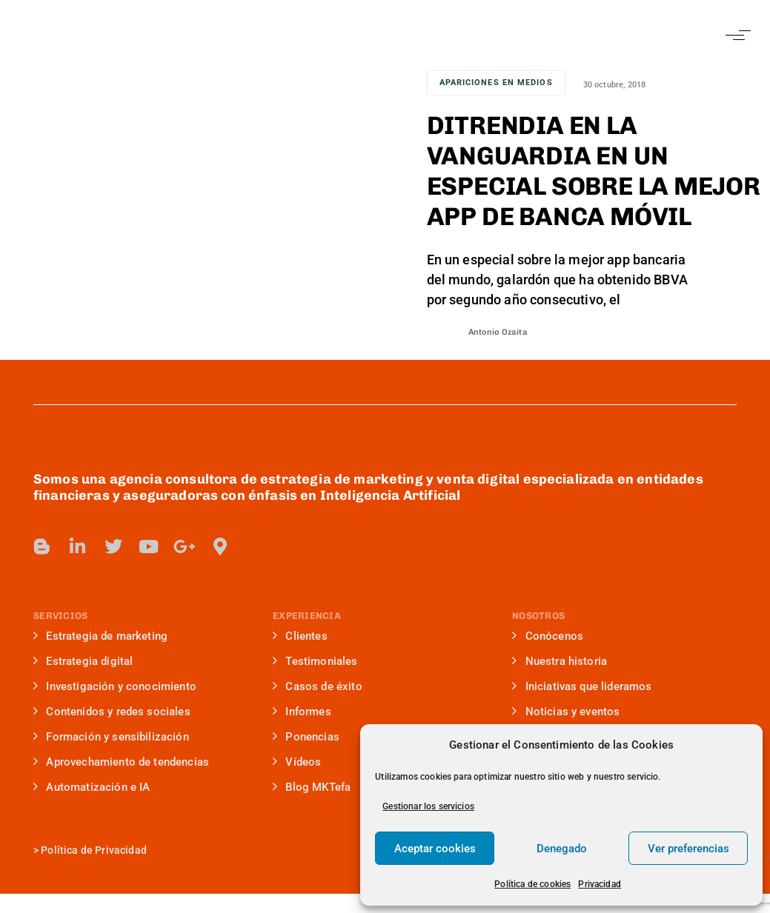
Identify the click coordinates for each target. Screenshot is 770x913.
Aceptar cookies (435, 848)
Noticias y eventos (566, 711)
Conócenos (547, 636)
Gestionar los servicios (428, 806)
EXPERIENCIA (307, 615)
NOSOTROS (538, 615)
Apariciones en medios (496, 82)
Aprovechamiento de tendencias (121, 762)
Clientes (300, 636)
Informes (302, 711)
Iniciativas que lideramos (581, 686)
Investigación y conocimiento (114, 686)
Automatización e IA (91, 787)
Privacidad (599, 884)
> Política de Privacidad (90, 850)
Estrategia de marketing (100, 636)
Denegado (562, 848)
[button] (734, 35)
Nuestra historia (559, 661)
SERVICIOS (60, 615)
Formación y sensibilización (111, 736)
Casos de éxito (317, 686)
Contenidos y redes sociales (111, 711)
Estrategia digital (83, 661)
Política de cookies (532, 884)
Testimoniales (315, 661)
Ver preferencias (688, 848)
